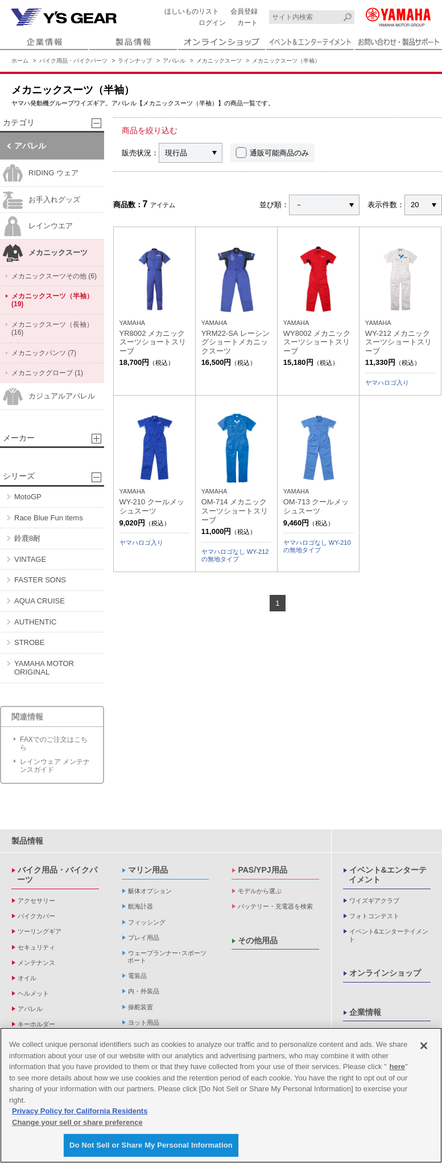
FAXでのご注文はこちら (54, 743)
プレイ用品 (143, 937)
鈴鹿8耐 (27, 538)
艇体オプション (150, 890)
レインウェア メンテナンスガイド (55, 766)
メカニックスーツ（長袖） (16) (52, 328)
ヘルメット (33, 993)
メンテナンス (36, 962)
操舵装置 (140, 1007)
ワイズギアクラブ (374, 900)
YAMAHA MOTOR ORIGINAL (44, 668)
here (397, 1066)
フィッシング (147, 922)
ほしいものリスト (191, 11)
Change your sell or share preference (77, 1122)
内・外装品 (143, 991)
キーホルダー (36, 1024)
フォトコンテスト (374, 916)
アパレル (174, 60)
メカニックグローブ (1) (47, 373)
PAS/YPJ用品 (262, 869)
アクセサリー (36, 900)
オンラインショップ (385, 972)
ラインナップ (135, 60)
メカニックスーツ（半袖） (286, 60)
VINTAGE (30, 559)
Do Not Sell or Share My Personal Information (151, 1145)
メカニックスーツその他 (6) (54, 276)
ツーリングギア (39, 931)
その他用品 (258, 940)
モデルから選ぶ (260, 890)
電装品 (137, 975)
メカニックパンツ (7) (43, 353)
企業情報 (365, 1012)
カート (247, 23)
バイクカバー (36, 916)
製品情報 (27, 840)
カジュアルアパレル (49, 396)
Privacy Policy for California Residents (79, 1111)
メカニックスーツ (219, 60)
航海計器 (140, 906)
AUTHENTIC (35, 622)
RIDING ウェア (41, 173)
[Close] (423, 1045)
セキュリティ (36, 947)
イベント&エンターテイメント (388, 874)
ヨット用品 (143, 1022)
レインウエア (38, 226)
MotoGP (28, 496)
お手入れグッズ (41, 200)
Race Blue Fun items (48, 517)
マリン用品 (148, 869)
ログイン (212, 23)
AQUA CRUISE (39, 601)
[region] (221, 1095)
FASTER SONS (40, 580)
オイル (27, 978)
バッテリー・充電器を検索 (275, 906)
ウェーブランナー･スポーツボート (166, 957)
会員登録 (244, 11)
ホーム (19, 60)
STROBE (29, 642)
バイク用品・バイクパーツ (73, 60)
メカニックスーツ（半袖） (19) (52, 300)
